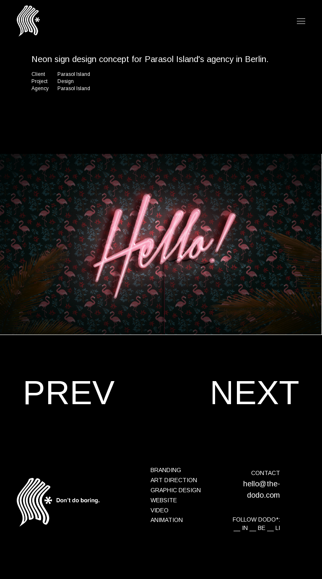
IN (245, 528)
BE (261, 528)
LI (277, 528)
